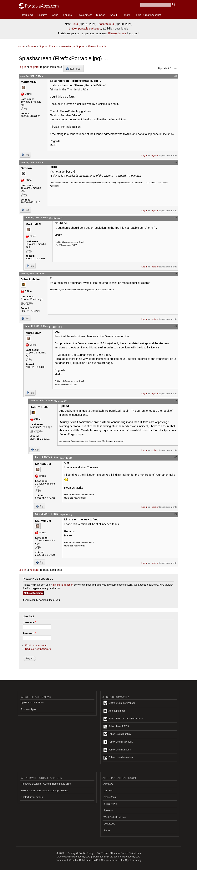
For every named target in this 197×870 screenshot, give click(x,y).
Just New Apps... (29, 709)
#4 (175, 273)
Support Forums (48, 46)
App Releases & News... (33, 702)
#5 (175, 326)
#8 (175, 514)
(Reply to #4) (55, 327)
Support (100, 14)
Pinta (75, 23)
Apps (55, 14)
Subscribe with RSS (116, 726)
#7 (175, 457)
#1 (175, 76)
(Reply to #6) (65, 458)
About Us (108, 783)
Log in (22, 66)
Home (21, 46)
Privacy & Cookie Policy (80, 853)
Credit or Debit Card (80, 860)
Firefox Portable (97, 46)
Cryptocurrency (133, 860)
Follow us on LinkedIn (117, 750)
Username (29, 622)
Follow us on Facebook (118, 742)
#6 (175, 400)
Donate (126, 14)
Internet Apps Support (73, 46)
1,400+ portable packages (85, 28)
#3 (175, 217)
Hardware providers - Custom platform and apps (46, 783)
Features (42, 14)
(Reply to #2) (55, 218)
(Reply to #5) (60, 401)
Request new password (38, 648)
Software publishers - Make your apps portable (44, 790)
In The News (110, 804)
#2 (175, 162)
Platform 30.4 (106, 23)
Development (84, 14)
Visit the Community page (119, 703)
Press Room (110, 797)
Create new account (36, 645)
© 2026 (60, 853)
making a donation (63, 584)
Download (27, 14)
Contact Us (109, 823)
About (113, 14)
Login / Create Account (148, 14)
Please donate (117, 33)
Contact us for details (32, 797)
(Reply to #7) (65, 514)
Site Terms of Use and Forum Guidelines (119, 853)
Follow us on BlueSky (117, 734)
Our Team (109, 790)
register (34, 66)
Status (107, 830)
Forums (67, 14)
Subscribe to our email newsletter (123, 719)
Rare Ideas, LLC (81, 856)
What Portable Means (115, 817)
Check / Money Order (112, 860)
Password (29, 633)
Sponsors (108, 810)
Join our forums (114, 711)
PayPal (96, 860)
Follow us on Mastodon (118, 758)
